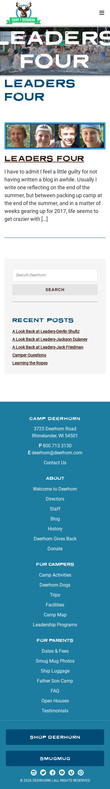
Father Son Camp (55, 681)
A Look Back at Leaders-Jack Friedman (47, 347)
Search (55, 289)
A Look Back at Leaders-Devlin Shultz (45, 331)
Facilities (55, 605)
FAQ (55, 691)
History (55, 529)
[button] (102, 13)
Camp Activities (55, 575)
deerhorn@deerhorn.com (57, 452)
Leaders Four (44, 158)
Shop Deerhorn (55, 737)
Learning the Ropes (30, 363)
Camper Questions (29, 355)
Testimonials (55, 711)
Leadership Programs (55, 625)
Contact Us (55, 462)
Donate (55, 548)
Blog (55, 519)
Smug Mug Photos (55, 661)
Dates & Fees (55, 651)
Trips (55, 595)
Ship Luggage (55, 671)
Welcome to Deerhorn (55, 489)
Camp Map (55, 615)
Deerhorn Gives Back (55, 539)
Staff (55, 509)
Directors (55, 499)
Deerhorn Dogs (55, 585)
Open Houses (55, 701)
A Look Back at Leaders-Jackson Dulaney (49, 339)
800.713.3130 (57, 445)
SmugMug (55, 758)
